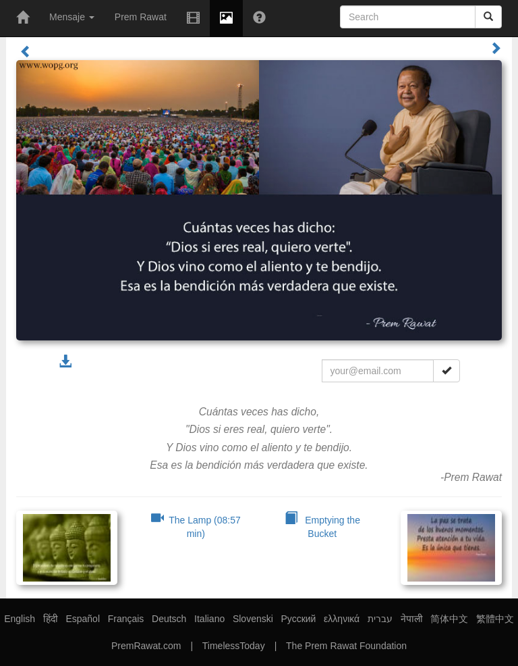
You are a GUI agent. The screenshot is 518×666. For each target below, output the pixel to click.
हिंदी (50, 618)
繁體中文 (495, 618)
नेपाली (412, 618)
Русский (298, 618)
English (19, 618)
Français (126, 618)
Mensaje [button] (71, 16)
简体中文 (449, 618)
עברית (380, 618)
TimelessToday (233, 645)
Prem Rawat (141, 16)
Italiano (209, 618)
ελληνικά (341, 618)
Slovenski (253, 618)
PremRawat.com (146, 645)
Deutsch (169, 618)
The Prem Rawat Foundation (346, 645)
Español (82, 618)
